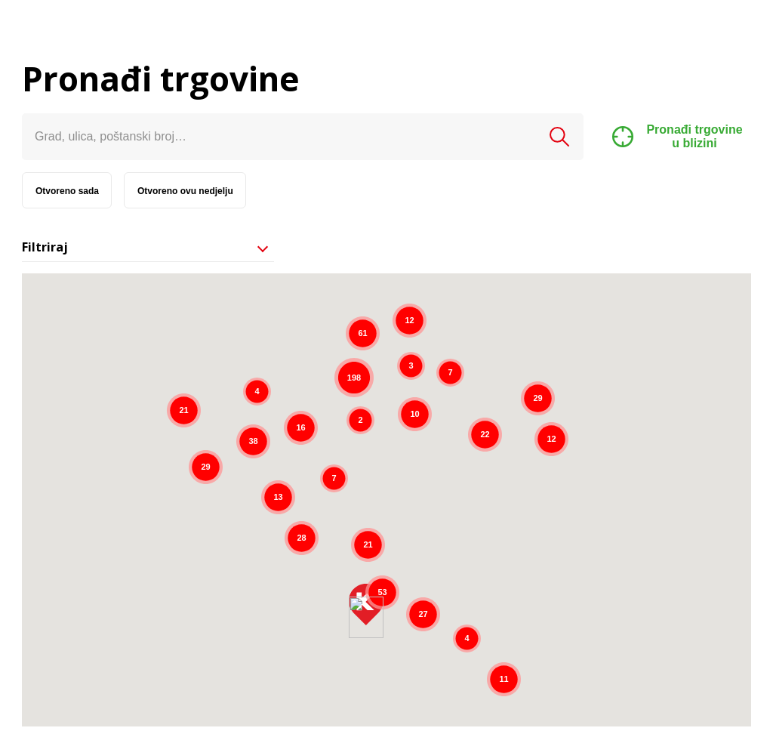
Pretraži (559, 137)
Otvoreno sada (67, 191)
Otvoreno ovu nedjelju (185, 191)
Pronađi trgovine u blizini (677, 136)
